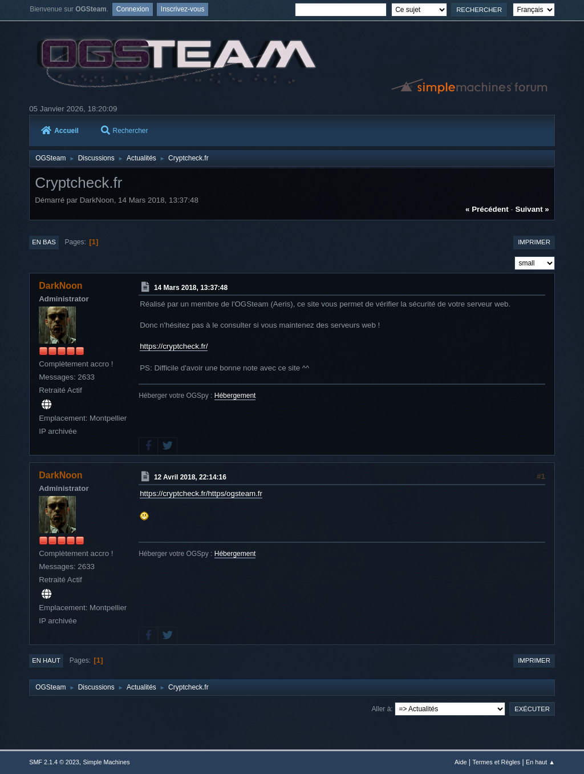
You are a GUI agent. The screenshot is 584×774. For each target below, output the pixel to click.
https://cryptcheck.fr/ (174, 346)
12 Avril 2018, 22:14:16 (190, 477)
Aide (461, 762)
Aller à (381, 709)
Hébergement (235, 396)
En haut (46, 660)
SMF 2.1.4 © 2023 (54, 762)
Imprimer (534, 242)
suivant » (532, 209)
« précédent (487, 209)
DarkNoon (60, 286)
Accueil (60, 131)
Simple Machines (106, 762)
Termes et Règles (496, 762)
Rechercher (124, 131)
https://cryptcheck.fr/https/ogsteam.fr (201, 493)
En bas (44, 242)
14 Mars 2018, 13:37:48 (191, 288)
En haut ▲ (540, 762)
